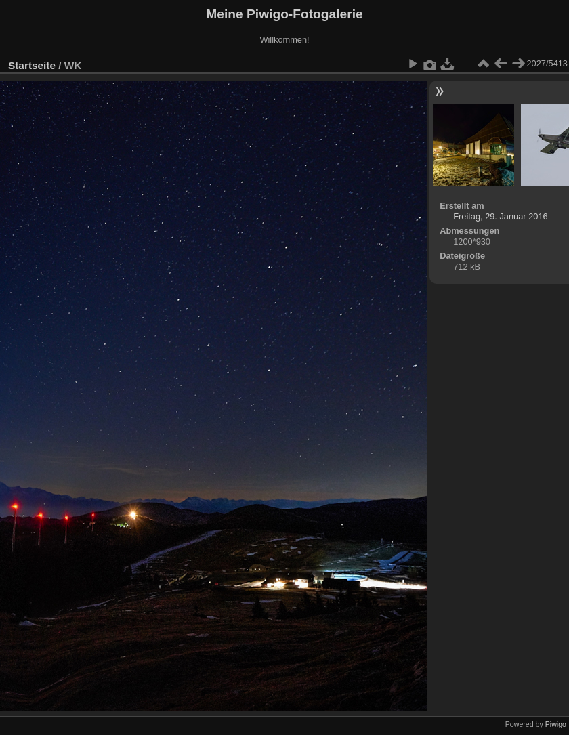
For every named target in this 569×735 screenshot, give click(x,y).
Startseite (32, 65)
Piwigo (555, 724)
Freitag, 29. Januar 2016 (500, 216)
